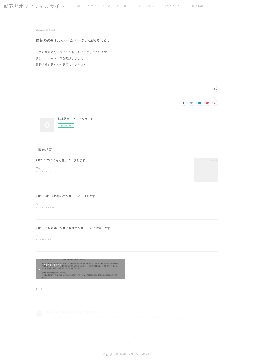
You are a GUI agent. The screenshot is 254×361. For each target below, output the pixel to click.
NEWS (91, 6)
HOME (77, 6)
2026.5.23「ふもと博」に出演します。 (62, 160)
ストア (106, 6)
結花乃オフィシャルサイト (34, 6)
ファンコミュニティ (173, 6)
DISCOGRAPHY (145, 6)
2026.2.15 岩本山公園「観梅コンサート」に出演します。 (74, 228)
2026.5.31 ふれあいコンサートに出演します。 (67, 196)
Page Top (127, 344)
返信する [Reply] (211, 323)
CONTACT (198, 6)
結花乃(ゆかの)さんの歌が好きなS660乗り (70, 312)
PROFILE (122, 6)
